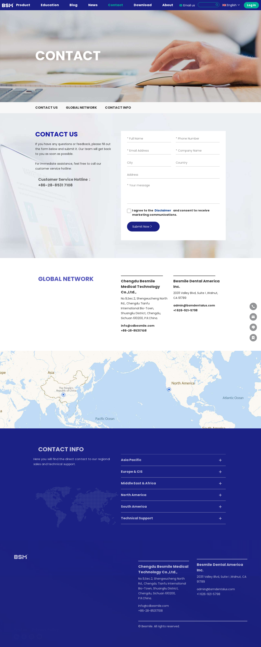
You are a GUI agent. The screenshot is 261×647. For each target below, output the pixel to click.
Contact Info (118, 107)
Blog (75, 5)
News (94, 5)
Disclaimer (163, 210)
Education (52, 5)
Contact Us (46, 107)
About (169, 5)
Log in (251, 5)
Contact (117, 5)
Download (145, 5)
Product (25, 5)
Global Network (81, 107)
